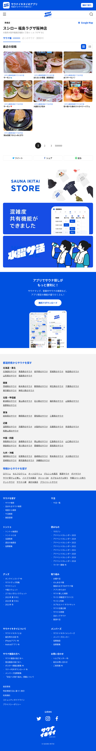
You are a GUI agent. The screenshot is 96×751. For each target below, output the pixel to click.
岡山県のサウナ (41, 441)
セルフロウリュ (19, 473)
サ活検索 (8, 514)
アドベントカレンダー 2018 (64, 561)
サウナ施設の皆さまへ (14, 658)
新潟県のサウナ (10, 401)
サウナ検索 (9, 502)
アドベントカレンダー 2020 (64, 553)
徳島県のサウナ (10, 445)
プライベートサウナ (49, 482)
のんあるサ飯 (58, 582)
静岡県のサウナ (25, 415)
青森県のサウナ (25, 371)
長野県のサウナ (10, 405)
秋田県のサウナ (72, 371)
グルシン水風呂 (51, 473)
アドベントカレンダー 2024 (64, 538)
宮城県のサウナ (56, 371)
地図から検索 (10, 510)
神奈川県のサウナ (26, 390)
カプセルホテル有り (59, 477)
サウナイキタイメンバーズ (64, 633)
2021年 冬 (9, 604)
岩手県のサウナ (41, 371)
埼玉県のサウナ (56, 386)
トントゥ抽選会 (11, 531)
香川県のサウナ (25, 445)
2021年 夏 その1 (12, 597)
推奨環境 (6, 686)
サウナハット (10, 586)
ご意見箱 (56, 665)
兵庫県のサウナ (56, 426)
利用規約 (6, 695)
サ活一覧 (56, 502)
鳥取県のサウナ (10, 441)
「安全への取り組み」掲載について (19, 677)
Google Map (87, 22)
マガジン (56, 531)
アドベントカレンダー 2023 (64, 542)
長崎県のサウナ (41, 456)
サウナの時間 (58, 612)
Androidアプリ (11, 644)
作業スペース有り (78, 477)
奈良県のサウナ (72, 426)
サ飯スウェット (11, 589)
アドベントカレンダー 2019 (64, 557)
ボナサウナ (76, 473)
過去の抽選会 (10, 542)
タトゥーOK (43, 477)
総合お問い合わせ (60, 662)
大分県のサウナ (72, 456)
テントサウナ (9, 482)
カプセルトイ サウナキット (64, 604)
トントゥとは (10, 535)
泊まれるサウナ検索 (13, 506)
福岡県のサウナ (10, 456)
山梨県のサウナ (72, 401)
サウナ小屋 (21, 482)
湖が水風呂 (33, 482)
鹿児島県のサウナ (26, 460)
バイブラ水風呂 (29, 477)
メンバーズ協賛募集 (13, 673)
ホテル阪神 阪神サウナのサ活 (14, 75)
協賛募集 (8, 546)
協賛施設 (56, 640)
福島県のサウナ (25, 375)
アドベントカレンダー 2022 (64, 546)
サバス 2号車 (58, 601)
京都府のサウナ (25, 426)
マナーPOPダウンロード (15, 669)
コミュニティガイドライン (14, 700)
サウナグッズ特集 (12, 582)
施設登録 (8, 517)
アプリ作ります (59, 589)
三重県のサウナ (56, 415)
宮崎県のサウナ (10, 460)
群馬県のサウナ (41, 386)
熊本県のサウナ (56, 456)
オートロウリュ (35, 473)
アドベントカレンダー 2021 (64, 550)
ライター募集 (58, 564)
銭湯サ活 (56, 619)
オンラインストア (12, 578)
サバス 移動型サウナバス (63, 597)
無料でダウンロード (48, 302)
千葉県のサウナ (72, 386)
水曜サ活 (56, 578)
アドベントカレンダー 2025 (64, 535)
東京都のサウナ (10, 390)
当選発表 (8, 538)
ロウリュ (7, 473)
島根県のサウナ (25, 441)
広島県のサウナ (56, 441)
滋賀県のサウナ (10, 426)
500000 (58, 145)
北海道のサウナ (10, 371)
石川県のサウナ (41, 401)
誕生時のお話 (10, 637)
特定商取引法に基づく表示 (14, 691)
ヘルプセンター (59, 658)
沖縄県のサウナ (43, 460)
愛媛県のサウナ (41, 445)
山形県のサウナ (10, 375)
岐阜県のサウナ (10, 415)
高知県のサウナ (56, 445)
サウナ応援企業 (59, 608)
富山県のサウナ (25, 401)
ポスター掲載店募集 (13, 665)
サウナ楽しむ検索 (60, 593)
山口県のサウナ (72, 441)
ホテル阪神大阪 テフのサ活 (73, 75)
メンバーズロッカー (61, 637)
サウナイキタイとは (13, 633)
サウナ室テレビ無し (12, 477)
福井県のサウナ (56, 401)
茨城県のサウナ (10, 386)
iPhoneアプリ (10, 640)
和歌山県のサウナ (11, 430)
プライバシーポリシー (12, 704)
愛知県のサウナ (41, 415)
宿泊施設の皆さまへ (13, 662)
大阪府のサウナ (41, 426)
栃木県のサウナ (25, 386)
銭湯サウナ (64, 473)
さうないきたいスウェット (16, 593)
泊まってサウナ (59, 615)
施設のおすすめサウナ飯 (63, 586)
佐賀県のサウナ (25, 456)
